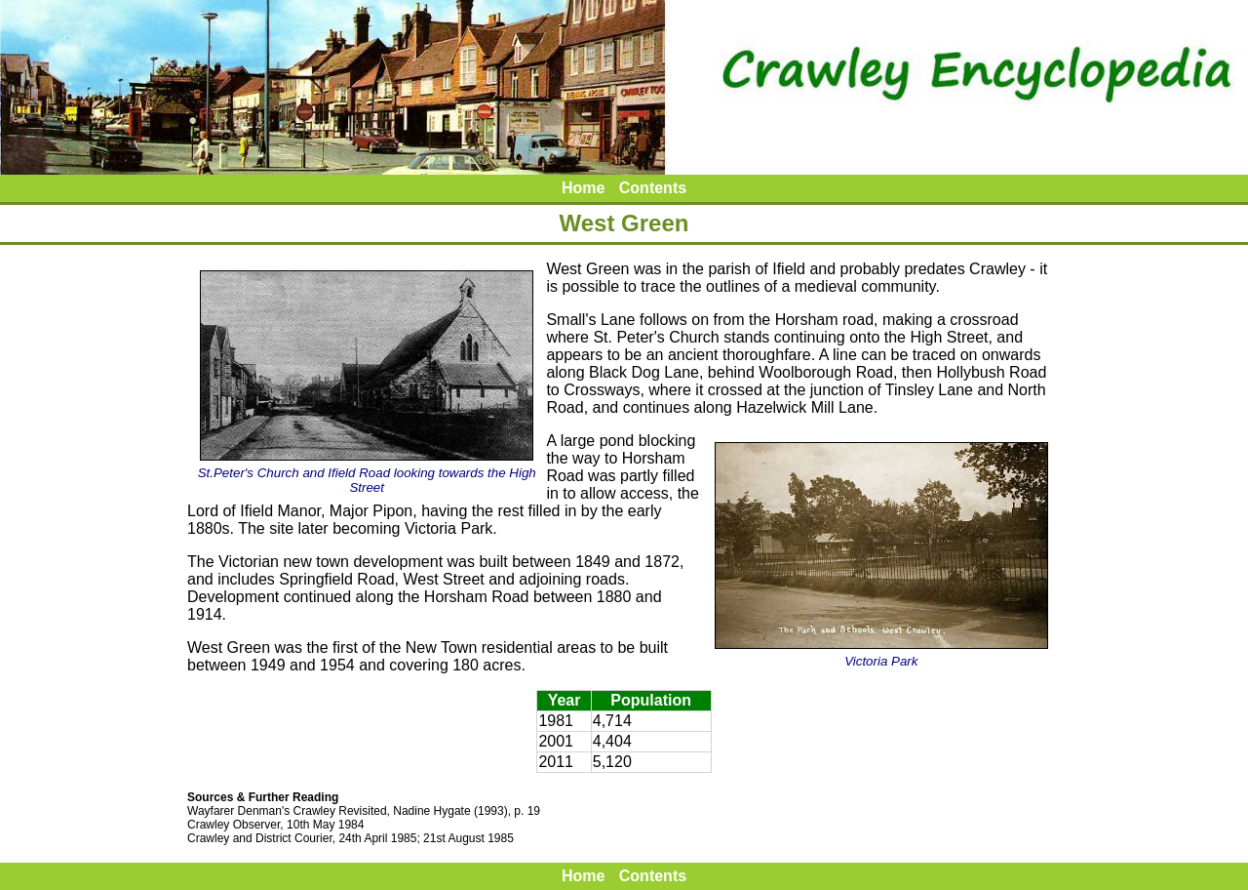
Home (583, 188)
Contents (652, 188)
